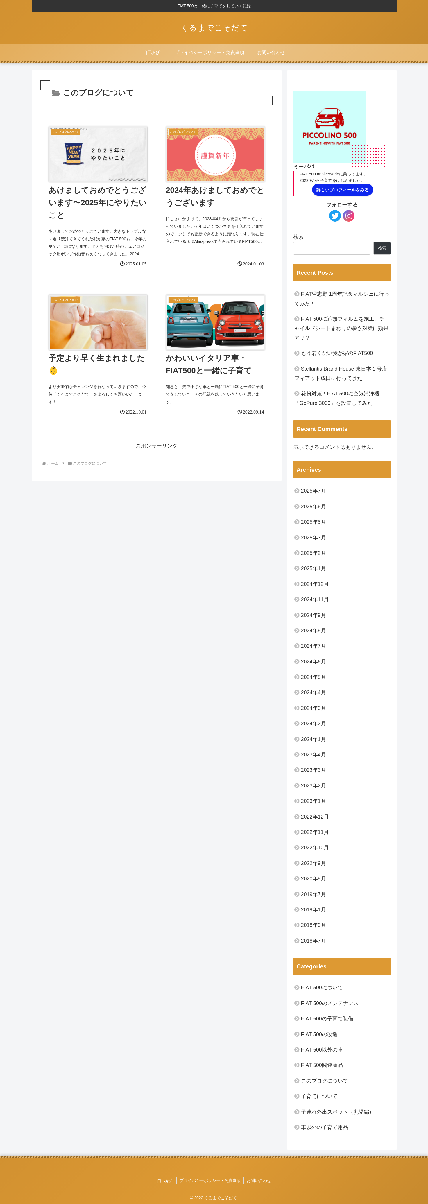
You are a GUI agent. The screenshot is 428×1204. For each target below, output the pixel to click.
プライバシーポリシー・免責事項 (210, 1180)
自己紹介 (165, 1180)
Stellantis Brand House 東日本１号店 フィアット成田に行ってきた (340, 373)
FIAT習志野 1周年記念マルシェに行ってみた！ (342, 298)
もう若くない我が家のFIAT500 (337, 353)
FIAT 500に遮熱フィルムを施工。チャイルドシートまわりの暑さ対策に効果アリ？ (341, 328)
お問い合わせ (259, 1180)
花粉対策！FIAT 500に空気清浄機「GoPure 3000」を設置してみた (336, 398)
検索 (298, 237)
